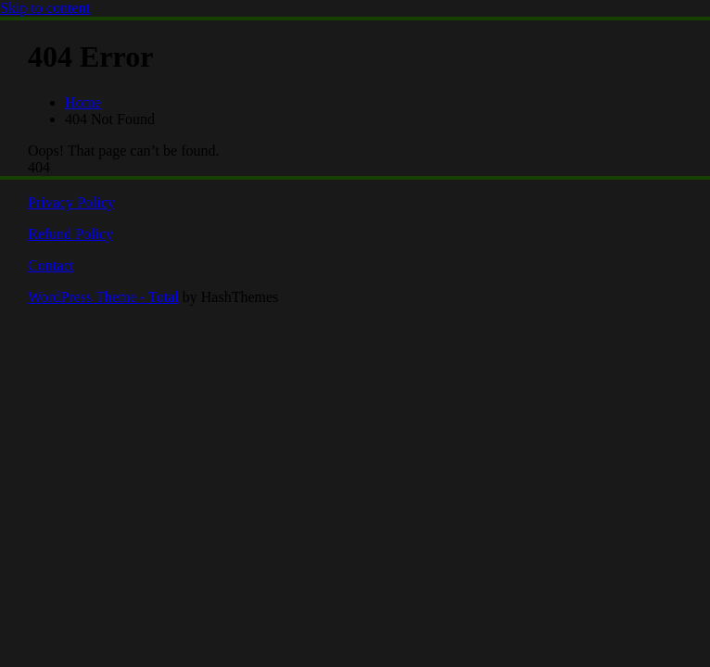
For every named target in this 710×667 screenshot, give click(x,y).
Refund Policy (70, 234)
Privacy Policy (71, 202)
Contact (51, 265)
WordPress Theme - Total (103, 297)
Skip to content (45, 8)
